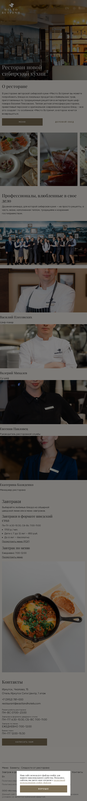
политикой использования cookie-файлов (42, 781)
